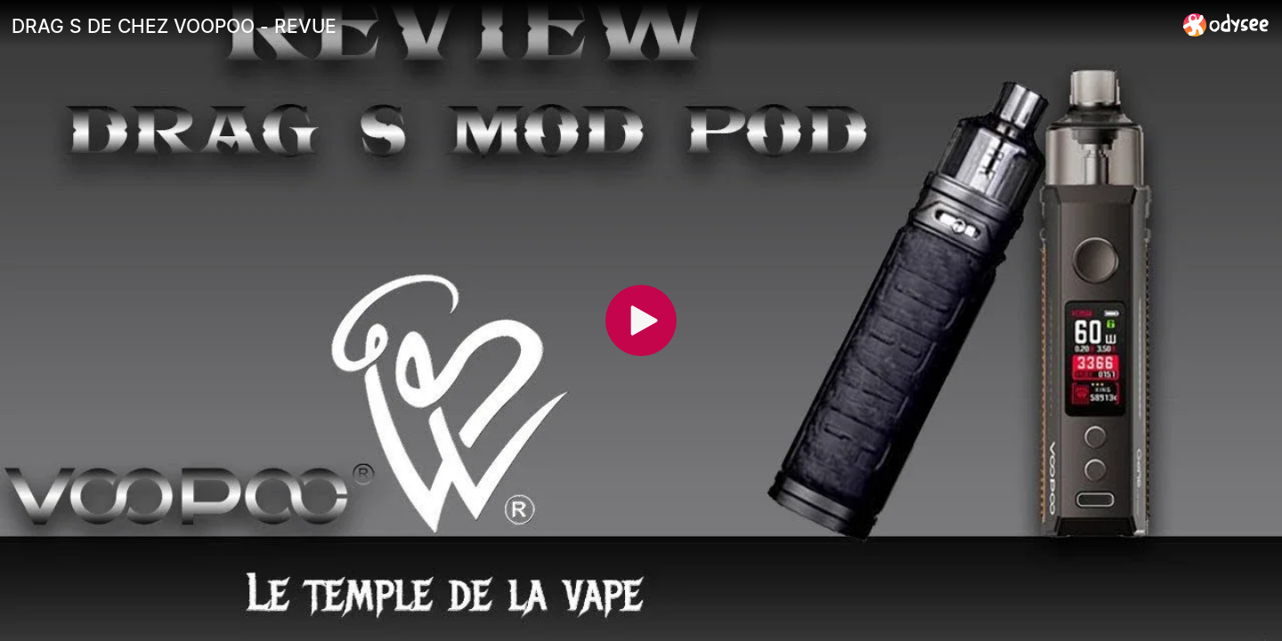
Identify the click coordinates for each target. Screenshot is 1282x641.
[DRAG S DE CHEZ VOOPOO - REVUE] (590, 25)
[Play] (641, 320)
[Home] (1226, 24)
